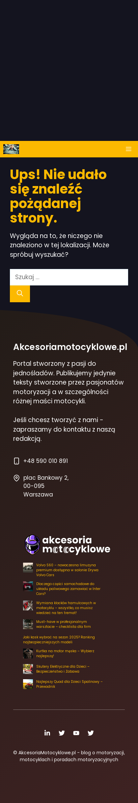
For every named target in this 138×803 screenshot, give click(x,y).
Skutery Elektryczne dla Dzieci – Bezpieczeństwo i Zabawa (63, 669)
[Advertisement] (69, 69)
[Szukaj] (20, 293)
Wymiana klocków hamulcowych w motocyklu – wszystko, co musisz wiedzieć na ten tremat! (66, 608)
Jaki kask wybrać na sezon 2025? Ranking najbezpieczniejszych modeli (59, 640)
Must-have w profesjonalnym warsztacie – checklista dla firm (63, 624)
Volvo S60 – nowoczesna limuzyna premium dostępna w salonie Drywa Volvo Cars (67, 570)
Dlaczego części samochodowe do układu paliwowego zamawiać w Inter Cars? (68, 588)
